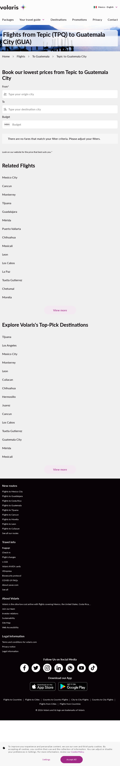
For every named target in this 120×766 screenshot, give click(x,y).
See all (5, 589)
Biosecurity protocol (11, 575)
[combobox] (62, 94)
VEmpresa (7, 571)
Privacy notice (8, 646)
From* (5, 86)
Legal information (10, 651)
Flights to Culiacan (11, 528)
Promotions (79, 19)
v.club (5, 561)
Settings (46, 761)
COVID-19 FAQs (10, 580)
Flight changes (9, 557)
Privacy (97, 19)
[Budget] (63, 124)
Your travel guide (32, 19)
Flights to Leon (9, 524)
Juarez (6, 405)
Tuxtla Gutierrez (12, 280)
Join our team (8, 608)
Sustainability (8, 618)
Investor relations (10, 613)
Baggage (6, 548)
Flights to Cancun (10, 514)
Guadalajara (9, 211)
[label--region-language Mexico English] (105, 7)
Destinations (59, 19)
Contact (113, 19)
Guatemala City (12, 439)
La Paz (6, 271)
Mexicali (7, 245)
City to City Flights (80, 699)
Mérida (6, 220)
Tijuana (6, 203)
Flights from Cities (47, 704)
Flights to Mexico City (12, 491)
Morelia (7, 297)
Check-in (6, 552)
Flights (21, 56)
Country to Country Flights (55, 699)
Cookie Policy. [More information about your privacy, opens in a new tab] (78, 754)
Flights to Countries (12, 699)
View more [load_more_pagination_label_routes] (60, 310)
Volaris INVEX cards (11, 566)
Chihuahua (9, 237)
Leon (5, 254)
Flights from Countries (70, 704)
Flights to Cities (32, 699)
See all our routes (10, 533)
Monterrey (9, 194)
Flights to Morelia (10, 519)
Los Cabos (8, 263)
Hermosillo (9, 396)
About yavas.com (10, 585)
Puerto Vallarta (11, 228)
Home (6, 56)
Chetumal (8, 288)
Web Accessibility (10, 627)
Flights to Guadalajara (12, 496)
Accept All (71, 761)
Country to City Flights (102, 699)
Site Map (6, 622)
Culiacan (7, 379)
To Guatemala (40, 56)
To (3, 101)
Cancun (7, 186)
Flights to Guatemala (12, 505)
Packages (8, 19)
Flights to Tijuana (10, 510)
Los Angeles (9, 345)
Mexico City (9, 177)
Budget (6, 116)
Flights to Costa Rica (11, 500)
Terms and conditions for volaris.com (19, 642)
